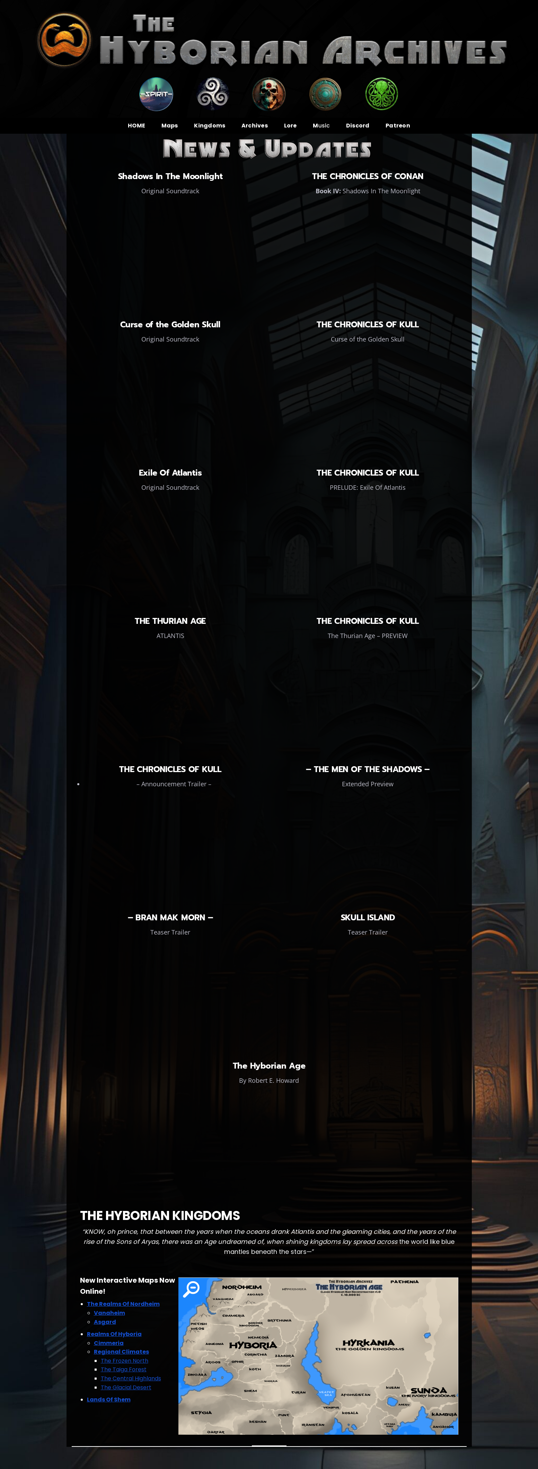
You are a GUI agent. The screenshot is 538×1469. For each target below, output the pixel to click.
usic (321, 126)
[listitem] (191, 1290)
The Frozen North (124, 1361)
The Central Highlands (131, 1378)
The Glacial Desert (126, 1387)
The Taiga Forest (124, 1369)
